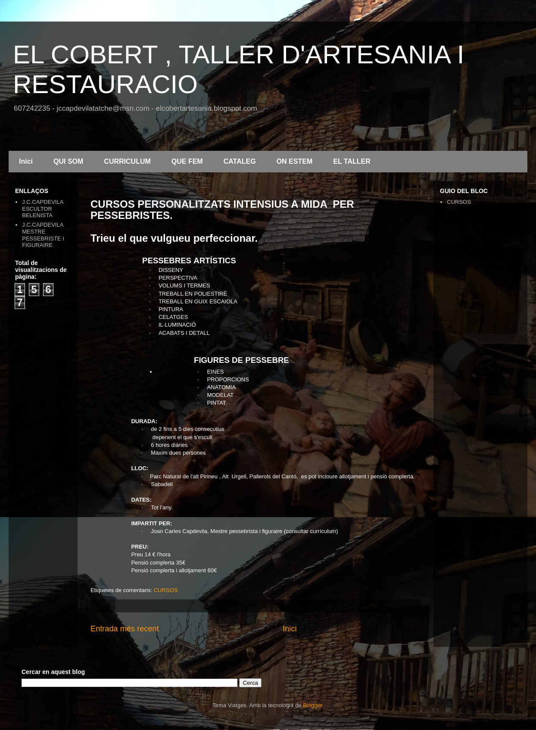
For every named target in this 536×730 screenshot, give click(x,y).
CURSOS (166, 590)
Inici (26, 161)
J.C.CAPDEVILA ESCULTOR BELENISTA (42, 208)
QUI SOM (68, 161)
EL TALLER (352, 161)
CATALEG (240, 161)
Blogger (312, 705)
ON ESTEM (295, 161)
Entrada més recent (124, 628)
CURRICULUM (127, 161)
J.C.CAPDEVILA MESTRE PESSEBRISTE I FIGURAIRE (43, 234)
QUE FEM (187, 161)
